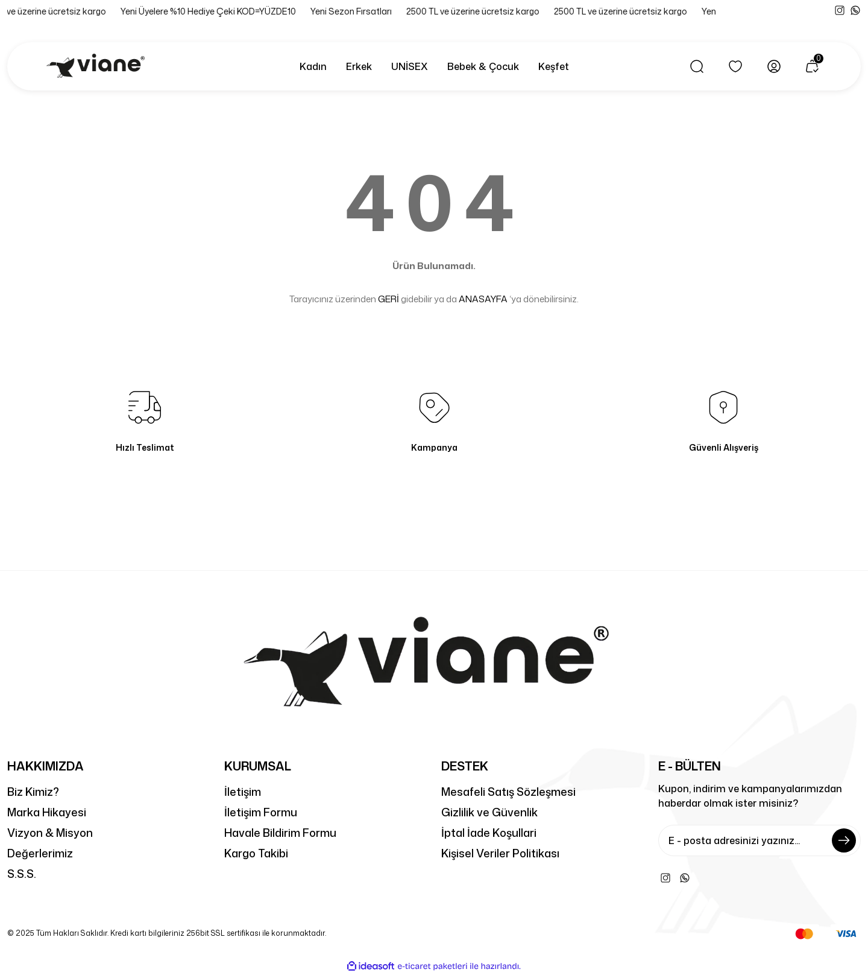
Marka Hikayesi (46, 812)
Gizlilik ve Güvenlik (489, 812)
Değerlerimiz (40, 853)
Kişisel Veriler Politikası (500, 853)
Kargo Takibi (256, 853)
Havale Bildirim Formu (280, 832)
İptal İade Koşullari (488, 832)
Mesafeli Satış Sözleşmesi (508, 791)
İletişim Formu (260, 812)
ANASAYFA (483, 299)
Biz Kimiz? (33, 791)
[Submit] (844, 840)
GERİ (388, 299)
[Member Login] (774, 66)
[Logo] (97, 66)
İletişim (242, 791)
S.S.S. (21, 873)
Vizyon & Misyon (50, 832)
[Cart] (812, 66)
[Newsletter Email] (759, 840)
